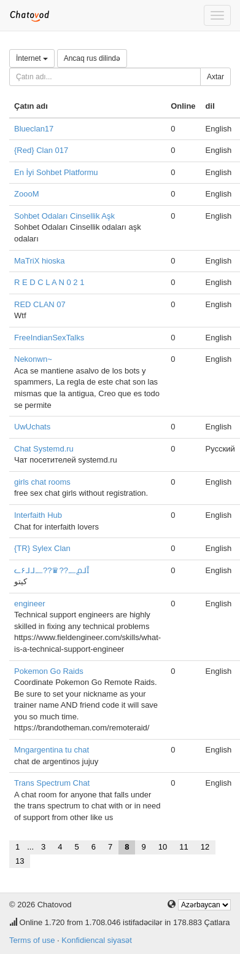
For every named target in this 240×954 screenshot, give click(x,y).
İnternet (32, 58)
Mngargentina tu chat (51, 749)
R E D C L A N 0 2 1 (49, 282)
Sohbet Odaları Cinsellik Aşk (64, 216)
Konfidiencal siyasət (96, 940)
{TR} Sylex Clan (42, 548)
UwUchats (32, 426)
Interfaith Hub (38, 515)
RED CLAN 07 (40, 304)
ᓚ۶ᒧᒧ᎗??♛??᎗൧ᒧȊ (51, 570)
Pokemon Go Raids (48, 671)
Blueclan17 (33, 128)
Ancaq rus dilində (92, 58)
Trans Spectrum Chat (52, 783)
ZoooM (26, 193)
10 (162, 846)
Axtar (215, 76)
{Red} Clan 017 (41, 150)
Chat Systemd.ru (44, 448)
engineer (29, 603)
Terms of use (32, 940)
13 (19, 861)
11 (183, 846)
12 (205, 846)
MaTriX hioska (39, 260)
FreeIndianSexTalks (49, 337)
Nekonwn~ (33, 359)
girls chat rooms (42, 482)
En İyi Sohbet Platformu (56, 172)
